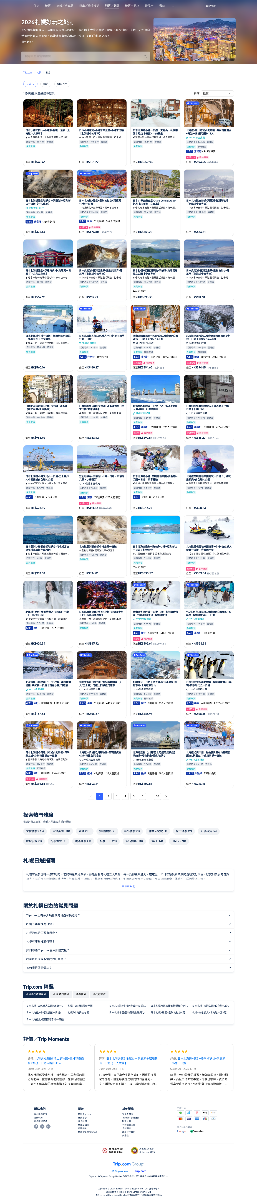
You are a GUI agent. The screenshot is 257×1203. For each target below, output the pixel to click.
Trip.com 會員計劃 (130, 1117)
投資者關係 (127, 1114)
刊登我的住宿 (128, 1125)
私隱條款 (82, 1128)
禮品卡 (149, 5)
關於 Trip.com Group (87, 1132)
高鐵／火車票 (65, 5)
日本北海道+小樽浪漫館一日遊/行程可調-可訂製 (46, 1012)
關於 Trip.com (84, 1114)
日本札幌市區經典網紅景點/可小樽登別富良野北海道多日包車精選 (129, 1012)
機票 (48, 5)
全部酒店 (126, 1128)
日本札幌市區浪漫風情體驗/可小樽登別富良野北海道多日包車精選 (171, 1005)
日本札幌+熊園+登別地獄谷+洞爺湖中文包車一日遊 (171, 1012)
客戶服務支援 (40, 1114)
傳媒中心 (82, 1117)
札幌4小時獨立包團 (78, 1012)
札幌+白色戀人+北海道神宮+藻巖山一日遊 (212, 1012)
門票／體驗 (112, 5)
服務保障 (38, 1117)
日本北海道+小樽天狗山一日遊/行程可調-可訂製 (129, 1005)
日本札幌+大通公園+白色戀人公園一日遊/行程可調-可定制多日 (212, 1005)
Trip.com (27, 72)
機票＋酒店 (132, 5)
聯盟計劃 (126, 1121)
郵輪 (162, 5)
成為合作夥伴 (128, 1132)
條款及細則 (83, 1125)
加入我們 (82, 1121)
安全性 (125, 1135)
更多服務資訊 (40, 1121)
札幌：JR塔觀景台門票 (80, 1005)
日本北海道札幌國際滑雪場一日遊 (45, 1019)
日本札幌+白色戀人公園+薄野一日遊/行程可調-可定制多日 (46, 1005)
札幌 (38, 72)
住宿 (36, 5)
